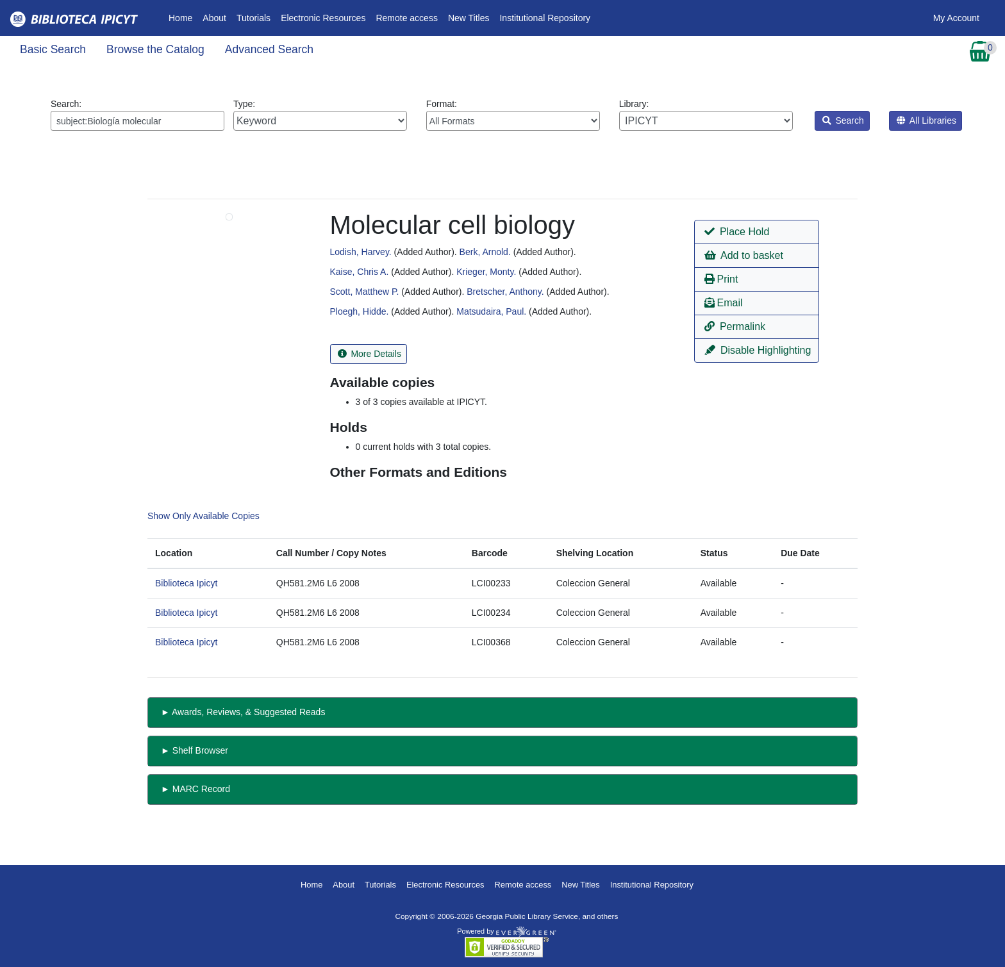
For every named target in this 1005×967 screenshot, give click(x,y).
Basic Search (53, 49)
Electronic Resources (323, 18)
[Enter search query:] (137, 121)
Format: (513, 115)
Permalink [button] (734, 326)
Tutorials (253, 18)
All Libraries (926, 120)
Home (183, 17)
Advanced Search (269, 49)
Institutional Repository (544, 18)
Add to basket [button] (743, 255)
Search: (137, 115)
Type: (320, 115)
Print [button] (721, 279)
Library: (706, 115)
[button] (756, 232)
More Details (369, 354)
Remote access (406, 18)
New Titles (469, 18)
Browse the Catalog (155, 49)
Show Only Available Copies (203, 516)
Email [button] (723, 302)
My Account (956, 18)
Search (843, 120)
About (214, 18)
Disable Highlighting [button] (757, 350)
